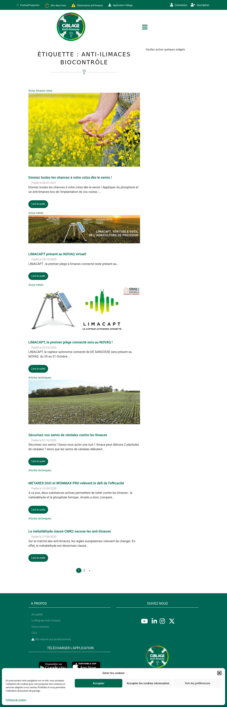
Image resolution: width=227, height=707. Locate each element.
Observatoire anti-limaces (87, 5)
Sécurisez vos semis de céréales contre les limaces (67, 435)
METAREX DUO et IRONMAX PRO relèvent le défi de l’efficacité (76, 483)
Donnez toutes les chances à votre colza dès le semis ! (70, 177)
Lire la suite (38, 204)
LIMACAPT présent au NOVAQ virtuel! (57, 254)
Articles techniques (39, 377)
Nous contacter (40, 626)
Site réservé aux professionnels (51, 639)
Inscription (200, 5)
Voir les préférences (197, 683)
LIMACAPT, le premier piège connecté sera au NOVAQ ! (70, 342)
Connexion (178, 5)
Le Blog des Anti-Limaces (46, 620)
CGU (34, 632)
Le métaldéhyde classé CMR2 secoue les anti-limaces (69, 531)
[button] (219, 673)
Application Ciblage (120, 5)
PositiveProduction (28, 5)
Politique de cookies (16, 700)
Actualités (37, 614)
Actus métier (35, 212)
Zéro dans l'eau (55, 6)
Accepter (98, 683)
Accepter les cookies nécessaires (148, 683)
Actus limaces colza (40, 90)
